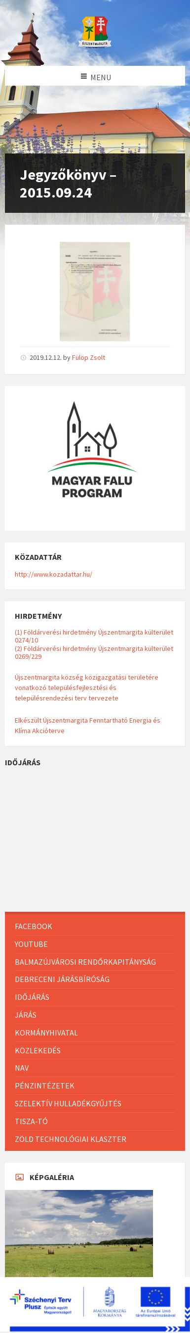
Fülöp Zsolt (88, 357)
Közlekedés (38, 1050)
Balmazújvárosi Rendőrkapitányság (85, 962)
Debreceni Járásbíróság (62, 979)
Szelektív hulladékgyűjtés (68, 1103)
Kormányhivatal (46, 1032)
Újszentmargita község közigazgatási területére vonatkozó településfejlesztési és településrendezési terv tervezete (86, 687)
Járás (26, 1015)
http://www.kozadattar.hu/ (53, 574)
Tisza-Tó (31, 1121)
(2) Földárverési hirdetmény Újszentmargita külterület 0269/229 (94, 652)
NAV (22, 1068)
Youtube (31, 944)
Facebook (33, 926)
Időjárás (32, 997)
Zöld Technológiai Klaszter (70, 1139)
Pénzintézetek (45, 1085)
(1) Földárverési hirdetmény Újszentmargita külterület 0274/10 (94, 636)
